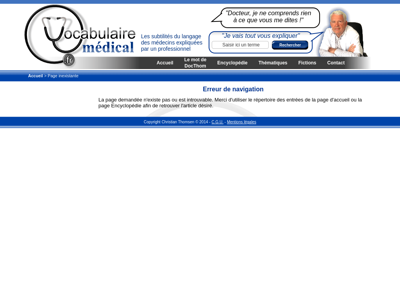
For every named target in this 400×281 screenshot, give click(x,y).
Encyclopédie (232, 63)
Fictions (307, 63)
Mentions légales (241, 122)
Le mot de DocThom (195, 63)
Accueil (165, 63)
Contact (336, 63)
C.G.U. (217, 122)
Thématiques (273, 63)
